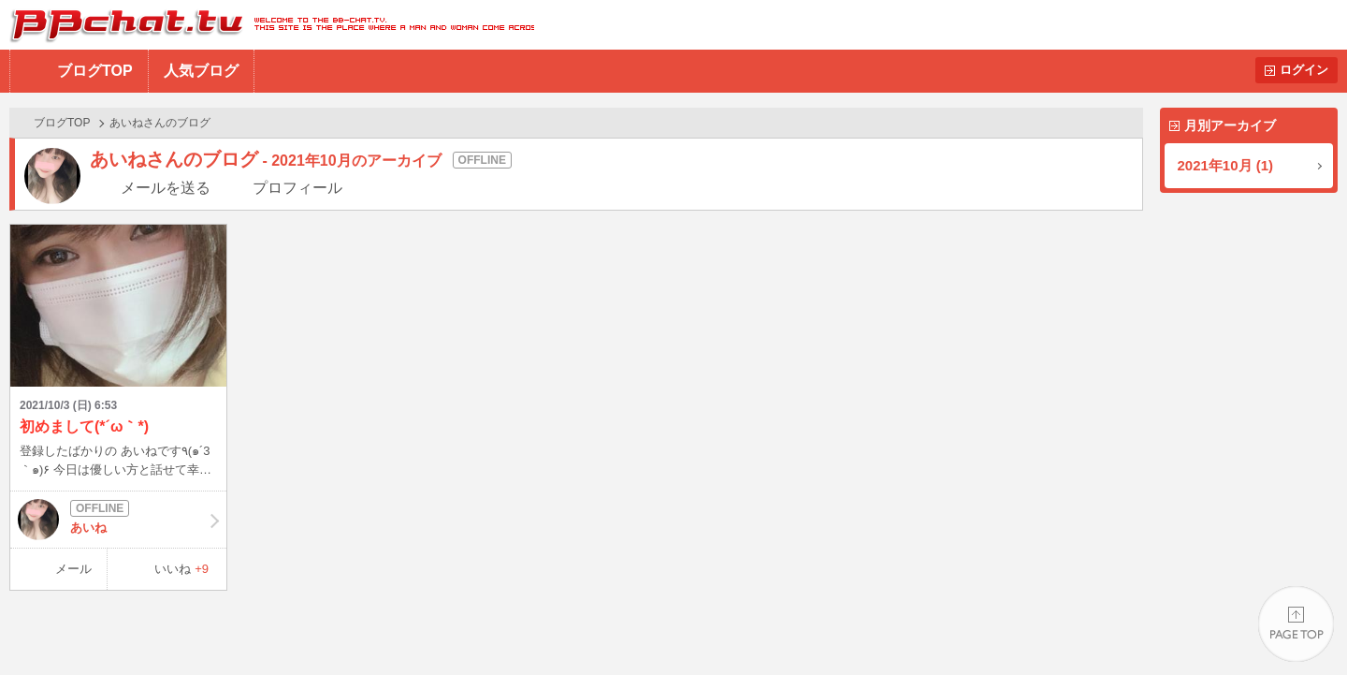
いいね (181, 569)
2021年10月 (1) (1226, 165)
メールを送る (165, 188)
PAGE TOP (1296, 624)
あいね (118, 519)
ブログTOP (95, 71)
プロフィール (297, 188)
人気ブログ (201, 71)
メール (73, 569)
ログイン (1304, 70)
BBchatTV (267, 25)
